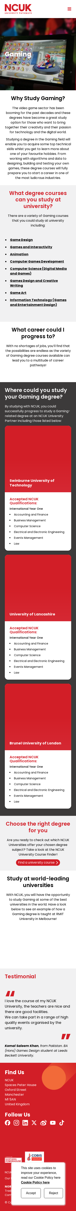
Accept (31, 1193)
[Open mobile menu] (68, 9)
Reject (53, 1193)
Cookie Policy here (35, 1182)
